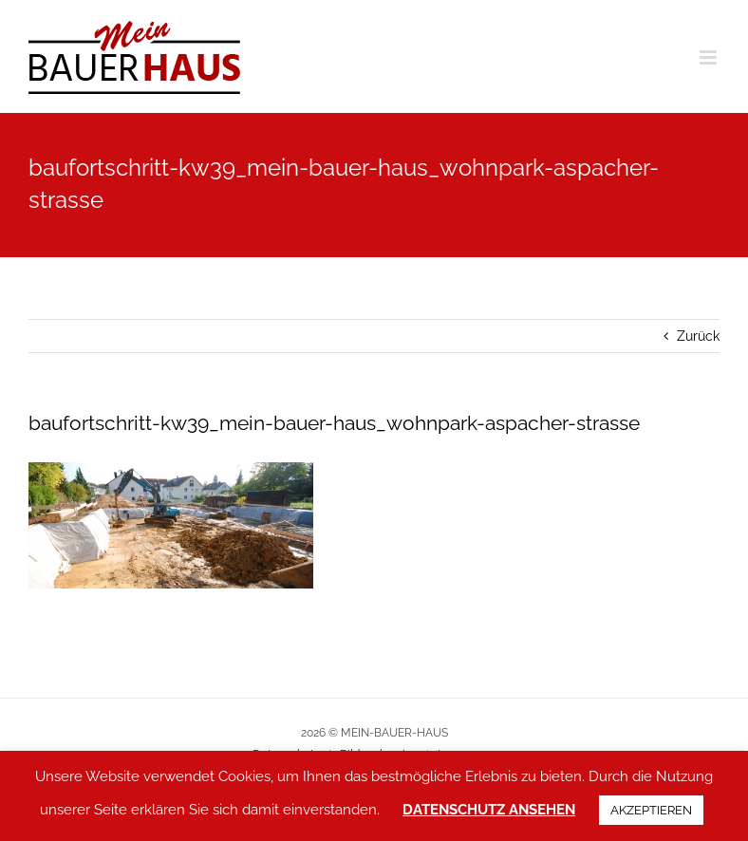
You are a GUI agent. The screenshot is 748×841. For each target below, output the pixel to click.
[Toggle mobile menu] (710, 57)
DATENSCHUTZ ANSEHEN (488, 809)
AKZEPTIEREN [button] (651, 810)
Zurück (698, 336)
